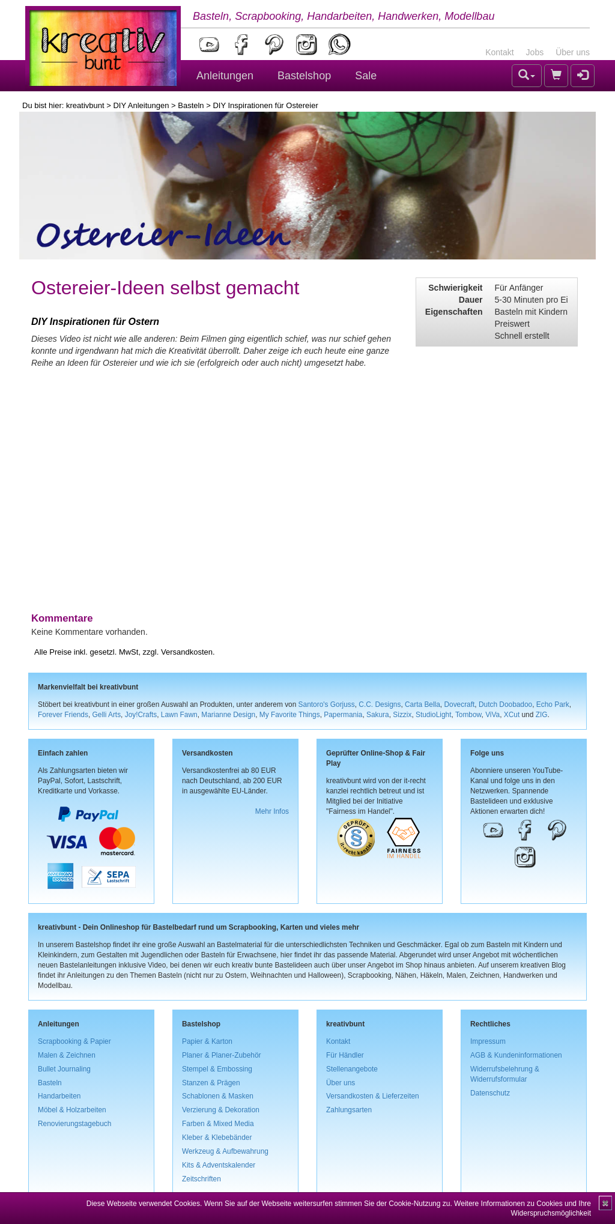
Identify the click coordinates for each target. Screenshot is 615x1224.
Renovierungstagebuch (74, 1123)
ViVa (492, 714)
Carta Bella (422, 704)
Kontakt (499, 52)
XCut (512, 714)
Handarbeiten (59, 1096)
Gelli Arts (106, 714)
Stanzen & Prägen (211, 1083)
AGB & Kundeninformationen (516, 1055)
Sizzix (402, 714)
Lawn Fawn (179, 714)
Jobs (535, 52)
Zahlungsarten (349, 1110)
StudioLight (434, 714)
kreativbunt (85, 105)
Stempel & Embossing (217, 1069)
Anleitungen (224, 76)
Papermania (343, 714)
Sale (366, 76)
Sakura (377, 714)
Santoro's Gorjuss (326, 704)
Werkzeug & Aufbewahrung (225, 1151)
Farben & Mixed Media (218, 1123)
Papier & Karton (207, 1041)
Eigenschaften (454, 312)
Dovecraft (459, 704)
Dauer (471, 299)
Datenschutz (490, 1093)
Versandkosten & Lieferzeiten (372, 1096)
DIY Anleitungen (141, 105)
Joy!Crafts (141, 714)
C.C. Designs (380, 704)
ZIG (542, 714)
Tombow (468, 714)
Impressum (488, 1041)
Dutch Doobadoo (505, 704)
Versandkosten (187, 651)
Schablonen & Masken (217, 1096)
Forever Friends (63, 714)
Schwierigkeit (455, 287)
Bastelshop (304, 76)
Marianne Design (228, 714)
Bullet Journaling (64, 1069)
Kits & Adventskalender (218, 1165)
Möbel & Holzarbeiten (72, 1110)
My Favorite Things (289, 714)
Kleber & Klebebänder (217, 1137)
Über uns (573, 52)
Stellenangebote (352, 1069)
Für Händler (345, 1055)
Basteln (191, 105)
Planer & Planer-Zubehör (221, 1055)
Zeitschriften (201, 1179)
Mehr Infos (272, 811)
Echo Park (552, 704)
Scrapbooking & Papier (74, 1041)
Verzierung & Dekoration (220, 1110)
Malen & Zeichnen (66, 1055)
